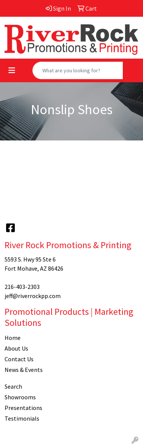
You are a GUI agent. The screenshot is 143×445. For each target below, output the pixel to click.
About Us (16, 348)
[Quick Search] (77, 70)
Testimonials (22, 418)
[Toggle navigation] (12, 70)
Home (13, 337)
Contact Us (19, 359)
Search (13, 386)
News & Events (24, 369)
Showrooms (20, 397)
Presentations (23, 408)
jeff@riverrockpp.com (33, 296)
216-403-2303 (22, 286)
